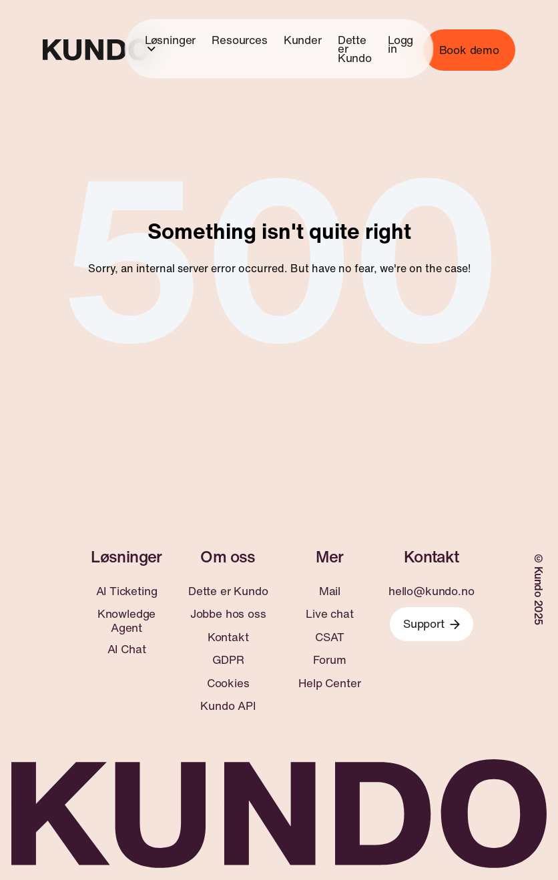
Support (431, 623)
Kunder (303, 39)
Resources (239, 39)
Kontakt (228, 637)
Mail (329, 591)
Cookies (228, 683)
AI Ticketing (127, 591)
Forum (329, 660)
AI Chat (126, 649)
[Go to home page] (96, 49)
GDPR (228, 660)
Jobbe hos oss (228, 613)
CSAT (329, 637)
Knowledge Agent (126, 620)
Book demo (469, 49)
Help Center (329, 683)
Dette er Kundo (355, 48)
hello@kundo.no (431, 591)
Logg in (400, 44)
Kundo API (227, 706)
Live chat (329, 613)
